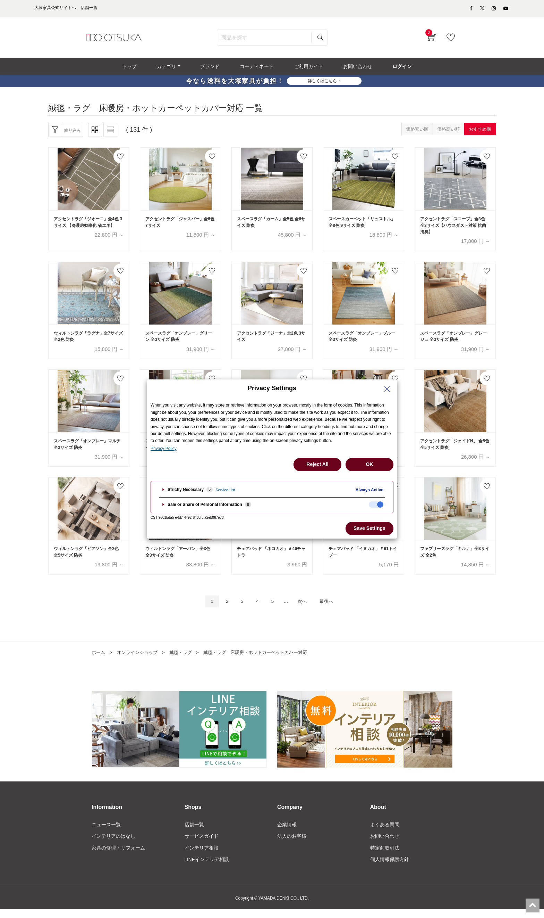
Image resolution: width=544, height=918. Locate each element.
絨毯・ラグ (185, 660)
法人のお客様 (291, 844)
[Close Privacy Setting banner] (387, 389)
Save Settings (369, 528)
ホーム (99, 660)
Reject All (317, 464)
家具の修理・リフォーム (118, 856)
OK (369, 464)
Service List (225, 490)
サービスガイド (202, 844)
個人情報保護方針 (389, 868)
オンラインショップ (140, 660)
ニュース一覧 (106, 833)
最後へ (331, 609)
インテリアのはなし (113, 844)
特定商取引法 (384, 856)
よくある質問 (384, 833)
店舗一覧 (194, 833)
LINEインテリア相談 (207, 868)
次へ (304, 609)
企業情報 (287, 833)
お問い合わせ (384, 844)
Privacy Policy (164, 448)
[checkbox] (376, 504)
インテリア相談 (202, 856)
